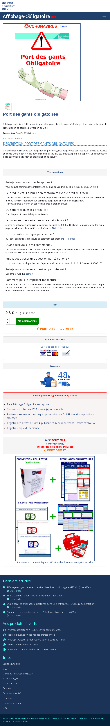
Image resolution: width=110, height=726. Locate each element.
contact (29, 273)
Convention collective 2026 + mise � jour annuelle (35, 409)
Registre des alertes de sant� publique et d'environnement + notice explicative (51, 423)
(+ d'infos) (58, 228)
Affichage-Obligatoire (29, 16)
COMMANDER (27, 321)
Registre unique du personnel (23, 428)
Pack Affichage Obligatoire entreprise (28, 404)
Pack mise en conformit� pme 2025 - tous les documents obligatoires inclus (55, 562)
